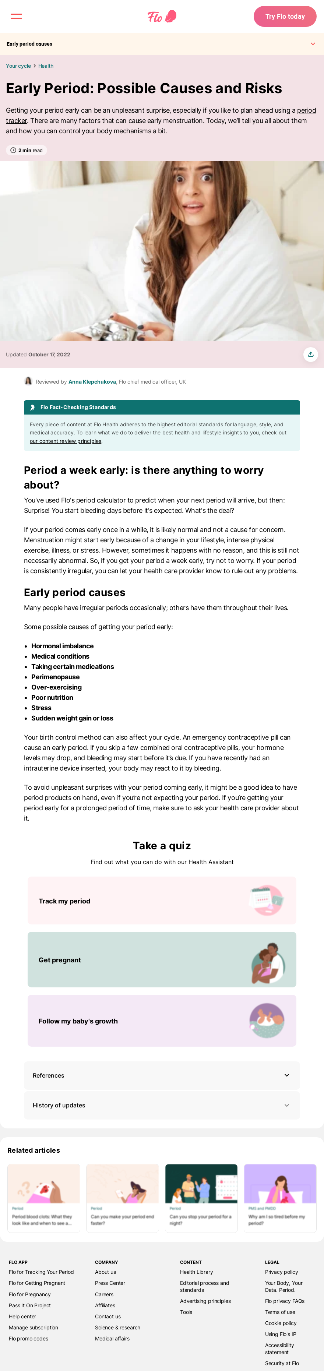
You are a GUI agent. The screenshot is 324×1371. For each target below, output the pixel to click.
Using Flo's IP (280, 1334)
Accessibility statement (279, 1348)
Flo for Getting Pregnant (37, 1283)
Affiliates (105, 1305)
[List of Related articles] (162, 1198)
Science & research (117, 1327)
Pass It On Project (30, 1305)
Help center (22, 1316)
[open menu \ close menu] (16, 16)
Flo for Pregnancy (29, 1294)
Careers (104, 1294)
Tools (186, 1312)
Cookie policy (281, 1323)
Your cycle (18, 66)
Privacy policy (281, 1272)
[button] (162, 1075)
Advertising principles (205, 1301)
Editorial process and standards (204, 1286)
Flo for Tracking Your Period (41, 1272)
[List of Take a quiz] (162, 962)
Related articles (33, 1150)
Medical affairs (112, 1338)
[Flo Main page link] (162, 16)
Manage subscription (33, 1327)
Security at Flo (282, 1363)
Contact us (107, 1316)
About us (105, 1272)
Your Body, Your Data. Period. (284, 1286)
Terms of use (280, 1312)
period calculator (101, 500)
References (48, 1075)
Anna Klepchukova (92, 381)
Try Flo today (285, 16)
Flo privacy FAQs (285, 1301)
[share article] (310, 354)
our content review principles (65, 441)
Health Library (196, 1272)
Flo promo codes (28, 1338)
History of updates (162, 1105)
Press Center (110, 1283)
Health (45, 66)
